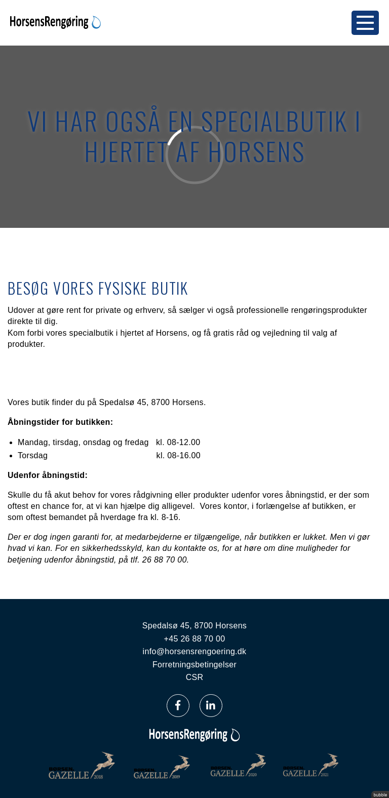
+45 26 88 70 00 (194, 638)
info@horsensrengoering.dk (195, 651)
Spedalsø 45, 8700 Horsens (194, 625)
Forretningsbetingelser (194, 664)
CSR (195, 677)
